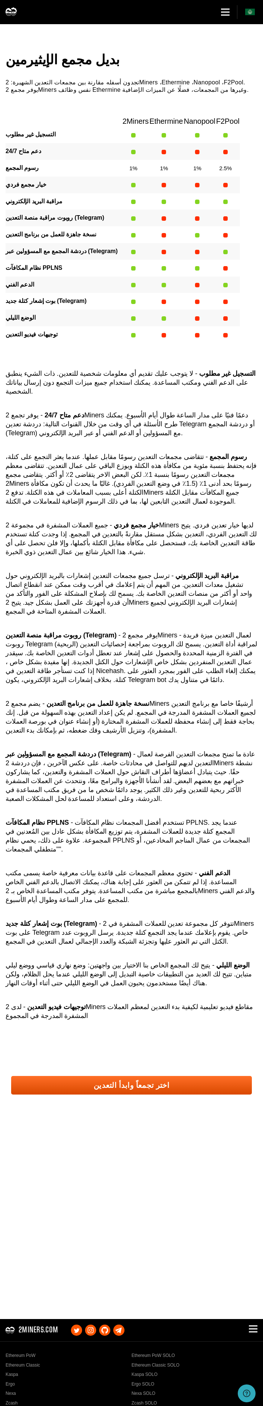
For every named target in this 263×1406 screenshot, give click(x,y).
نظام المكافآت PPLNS (34, 268)
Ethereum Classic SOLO (155, 1365)
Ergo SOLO (143, 1384)
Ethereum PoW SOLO (153, 1355)
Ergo (10, 1384)
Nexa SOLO (143, 1393)
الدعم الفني (20, 284)
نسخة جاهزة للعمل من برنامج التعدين (51, 234)
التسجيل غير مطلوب (31, 134)
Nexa (11, 1393)
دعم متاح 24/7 (23, 151)
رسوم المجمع (22, 168)
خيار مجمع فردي (26, 184)
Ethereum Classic (23, 1365)
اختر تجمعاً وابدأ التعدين (131, 1085)
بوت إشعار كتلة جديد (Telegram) (46, 301)
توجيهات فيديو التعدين (32, 334)
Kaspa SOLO (145, 1374)
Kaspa (12, 1374)
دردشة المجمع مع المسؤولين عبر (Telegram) (62, 251)
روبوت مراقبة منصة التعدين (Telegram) (55, 217)
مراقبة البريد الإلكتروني (34, 201)
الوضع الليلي (21, 317)
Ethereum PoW (20, 1355)
